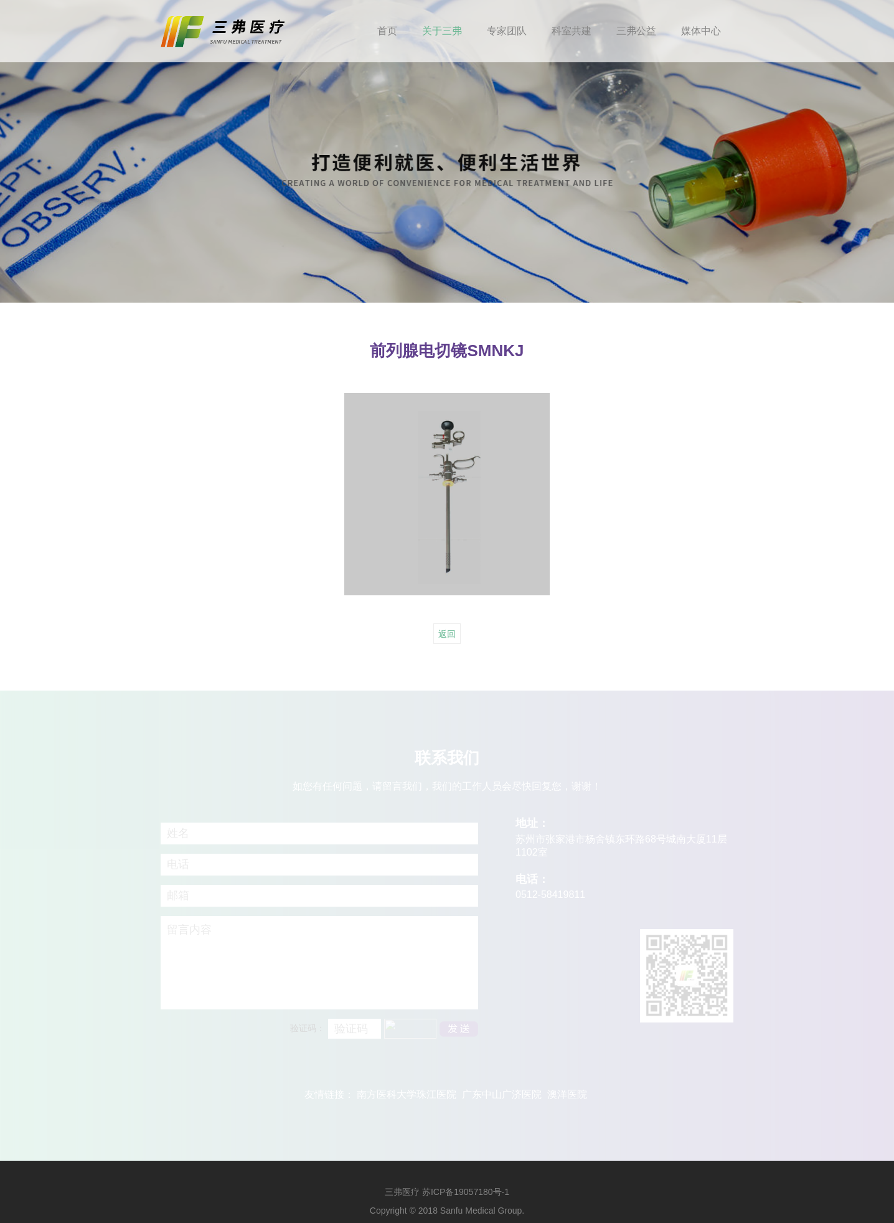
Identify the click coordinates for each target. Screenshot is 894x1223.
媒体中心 (701, 31)
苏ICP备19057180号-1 (465, 1192)
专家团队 (507, 31)
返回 (447, 634)
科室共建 (571, 31)
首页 (387, 31)
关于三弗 (442, 31)
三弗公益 (636, 31)
